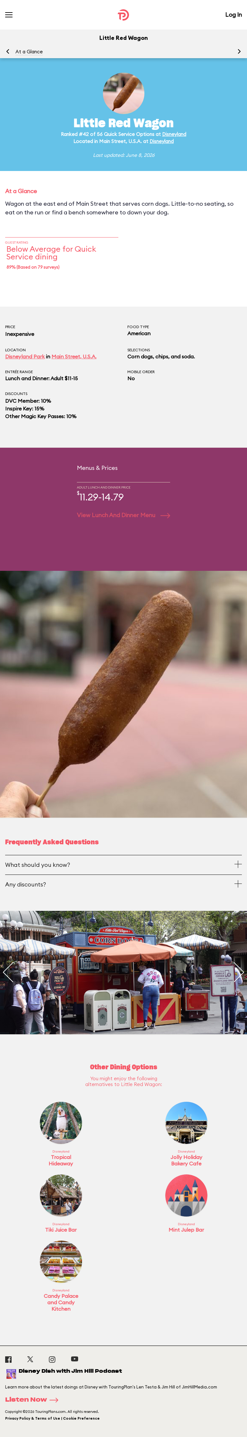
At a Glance (29, 52)
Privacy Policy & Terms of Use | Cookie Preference (52, 1418)
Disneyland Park (25, 356)
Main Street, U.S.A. (73, 356)
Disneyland (174, 134)
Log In (233, 14)
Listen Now (33, 1400)
